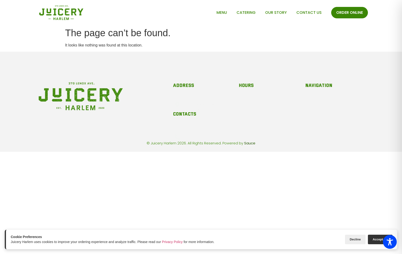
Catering (246, 12)
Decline (355, 239)
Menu (221, 12)
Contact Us (309, 12)
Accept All (380, 239)
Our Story (276, 12)
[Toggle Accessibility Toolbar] (389, 241)
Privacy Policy (172, 242)
